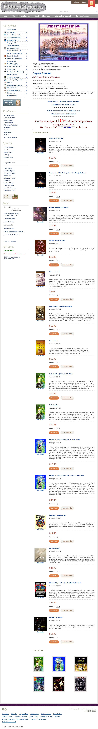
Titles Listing (34, 716)
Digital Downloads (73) (14, 51)
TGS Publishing (9, 115)
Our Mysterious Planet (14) (14, 72)
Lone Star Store (9, 185)
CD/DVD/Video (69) (13, 45)
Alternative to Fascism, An (57, 515)
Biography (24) (11, 43)
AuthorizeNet (34, 714)
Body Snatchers (54, 405)
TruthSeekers (8, 132)
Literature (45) (11, 61)
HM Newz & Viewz (10, 173)
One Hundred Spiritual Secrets (58, 207)
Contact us (5, 714)
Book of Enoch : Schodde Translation (60, 306)
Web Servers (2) (12, 95)
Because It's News (9, 178)
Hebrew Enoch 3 (54, 272)
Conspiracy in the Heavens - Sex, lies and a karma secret (66, 475)
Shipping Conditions (21, 716)
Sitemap (6, 154)
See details (40, 152)
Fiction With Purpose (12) (15, 53)
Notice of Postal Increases (39, 719)
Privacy (57, 716)
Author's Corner (7, 716)
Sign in (76, 2)
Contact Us (25, 16)
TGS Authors (9, 32)
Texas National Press (10, 137)
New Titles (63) (11, 29)
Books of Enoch (54, 341)
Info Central (8, 168)
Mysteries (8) (9, 69)
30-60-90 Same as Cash (9, 722)
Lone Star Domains (10, 188)
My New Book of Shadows (57, 240)
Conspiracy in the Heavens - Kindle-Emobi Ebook (64, 439)
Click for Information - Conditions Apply (63, 104)
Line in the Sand (54, 548)
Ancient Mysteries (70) (12, 35)
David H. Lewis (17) (11, 48)
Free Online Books (22, 719)
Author (6, 135)
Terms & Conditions (8, 719)
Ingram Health (8, 122)
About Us (14, 714)
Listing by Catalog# (46, 716)
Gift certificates (8, 147)
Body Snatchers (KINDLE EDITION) (60, 374)
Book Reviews (57, 714)
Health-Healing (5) (11, 56)
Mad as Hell (7, 175)
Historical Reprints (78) (13, 58)
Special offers (8, 152)
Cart (14, 16)
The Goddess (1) (10, 88)
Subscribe (14, 241)
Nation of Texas (8, 183)
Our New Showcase (42, 16)
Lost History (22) (11, 64)
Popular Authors (12, 74)
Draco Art (7, 180)
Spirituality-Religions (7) (13, 80)
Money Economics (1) (12, 66)
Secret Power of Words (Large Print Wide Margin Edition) (67, 173)
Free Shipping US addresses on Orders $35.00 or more (63, 101)
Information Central (63, 16)
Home (5, 16)
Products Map (8, 157)
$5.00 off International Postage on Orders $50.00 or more (63, 110)
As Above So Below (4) (12, 37)
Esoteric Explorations (56, 617)
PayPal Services (46, 714)
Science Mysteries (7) (12, 77)
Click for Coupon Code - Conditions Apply (63, 113)
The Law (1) (9, 93)
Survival (8, 82)
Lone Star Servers (9, 190)
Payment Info (23, 714)
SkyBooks (7, 127)
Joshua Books (8, 120)
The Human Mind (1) (12, 90)
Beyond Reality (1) (11, 40)
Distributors (7, 130)
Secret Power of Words (56, 138)
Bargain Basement (41, 73)
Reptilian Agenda (9, 171)
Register (84, 2)
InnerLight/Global (9, 118)
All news (6, 241)
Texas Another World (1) (13, 85)
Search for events (9, 150)
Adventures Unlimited (10, 125)
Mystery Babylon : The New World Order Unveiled (65, 583)
